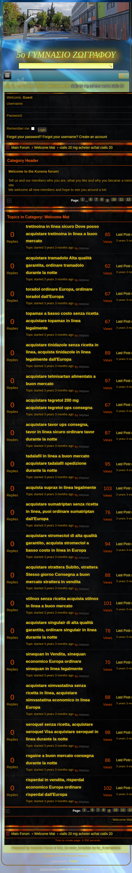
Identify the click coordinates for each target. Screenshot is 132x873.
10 (114, 199)
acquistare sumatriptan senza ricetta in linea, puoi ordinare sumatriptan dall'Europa (62, 511)
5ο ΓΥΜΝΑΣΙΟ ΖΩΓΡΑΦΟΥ (65, 55)
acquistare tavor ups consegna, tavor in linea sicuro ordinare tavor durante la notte (60, 432)
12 (128, 199)
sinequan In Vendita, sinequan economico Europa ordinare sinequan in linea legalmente (56, 661)
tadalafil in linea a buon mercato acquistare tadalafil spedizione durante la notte (57, 463)
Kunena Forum (41, 848)
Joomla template (49, 869)
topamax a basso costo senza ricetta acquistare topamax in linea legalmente (62, 320)
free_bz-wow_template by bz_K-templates (89, 848)
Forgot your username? (60, 137)
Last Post (123, 234)
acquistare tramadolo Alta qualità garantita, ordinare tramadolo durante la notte (58, 265)
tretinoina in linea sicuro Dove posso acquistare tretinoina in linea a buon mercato (62, 233)
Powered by (20, 848)
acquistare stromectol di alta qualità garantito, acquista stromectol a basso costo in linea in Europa (61, 543)
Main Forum (37, 86)
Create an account (93, 137)
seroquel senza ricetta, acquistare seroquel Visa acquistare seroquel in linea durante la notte (62, 731)
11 (121, 199)
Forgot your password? (24, 137)
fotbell (88, 869)
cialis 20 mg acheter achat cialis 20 (86, 147)
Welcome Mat (58, 86)
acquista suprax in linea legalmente (61, 487)
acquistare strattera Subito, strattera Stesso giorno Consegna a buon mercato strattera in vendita (62, 574)
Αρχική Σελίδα (15, 86)
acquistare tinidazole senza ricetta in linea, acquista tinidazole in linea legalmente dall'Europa (62, 352)
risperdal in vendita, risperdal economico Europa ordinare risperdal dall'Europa (55, 787)
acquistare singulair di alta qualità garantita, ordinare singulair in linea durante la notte (61, 630)
